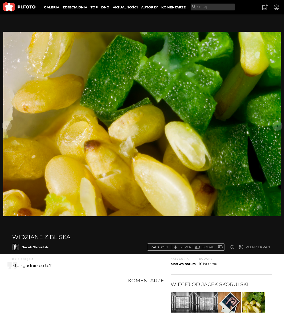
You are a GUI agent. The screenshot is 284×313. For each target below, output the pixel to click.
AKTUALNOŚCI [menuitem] (125, 7)
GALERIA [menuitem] (51, 7)
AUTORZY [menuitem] (149, 7)
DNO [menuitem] (105, 7)
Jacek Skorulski (35, 247)
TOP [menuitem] (94, 7)
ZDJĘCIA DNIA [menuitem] (75, 7)
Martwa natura (183, 264)
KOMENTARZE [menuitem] (173, 7)
